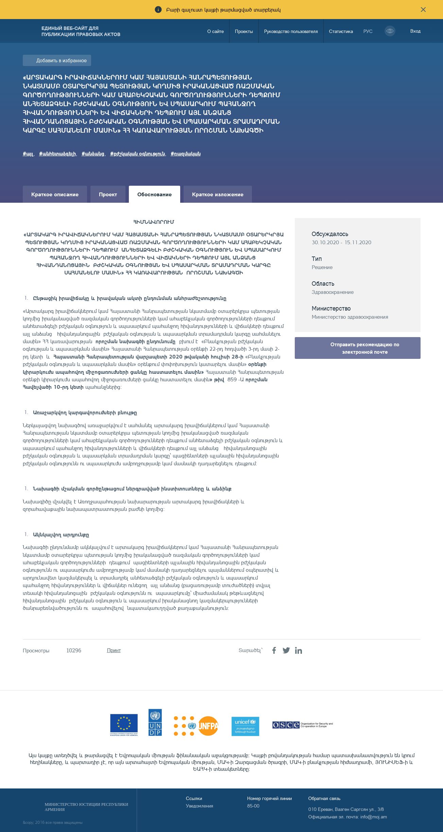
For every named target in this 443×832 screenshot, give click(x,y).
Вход (415, 31)
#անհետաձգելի (57, 153)
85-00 (253, 806)
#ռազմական (186, 153)
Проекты (244, 31)
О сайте (215, 31)
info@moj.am (373, 816)
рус (368, 31)
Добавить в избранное (61, 60)
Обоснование (154, 194)
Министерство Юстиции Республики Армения (87, 807)
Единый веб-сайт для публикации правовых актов (80, 31)
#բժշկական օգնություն (137, 153)
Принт (114, 650)
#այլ (28, 153)
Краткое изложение (217, 194)
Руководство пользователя (291, 31)
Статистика (341, 31)
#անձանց (93, 153)
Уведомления (199, 806)
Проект (108, 194)
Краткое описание (55, 194)
